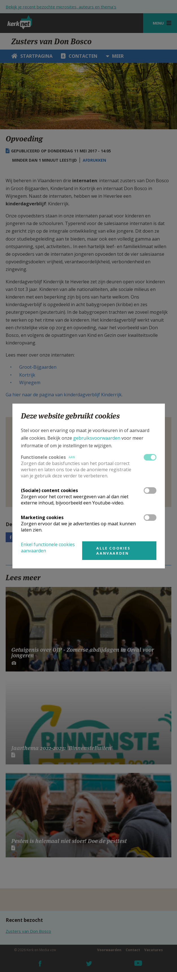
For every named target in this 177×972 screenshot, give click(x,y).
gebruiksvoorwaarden (96, 438)
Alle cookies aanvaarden (113, 551)
